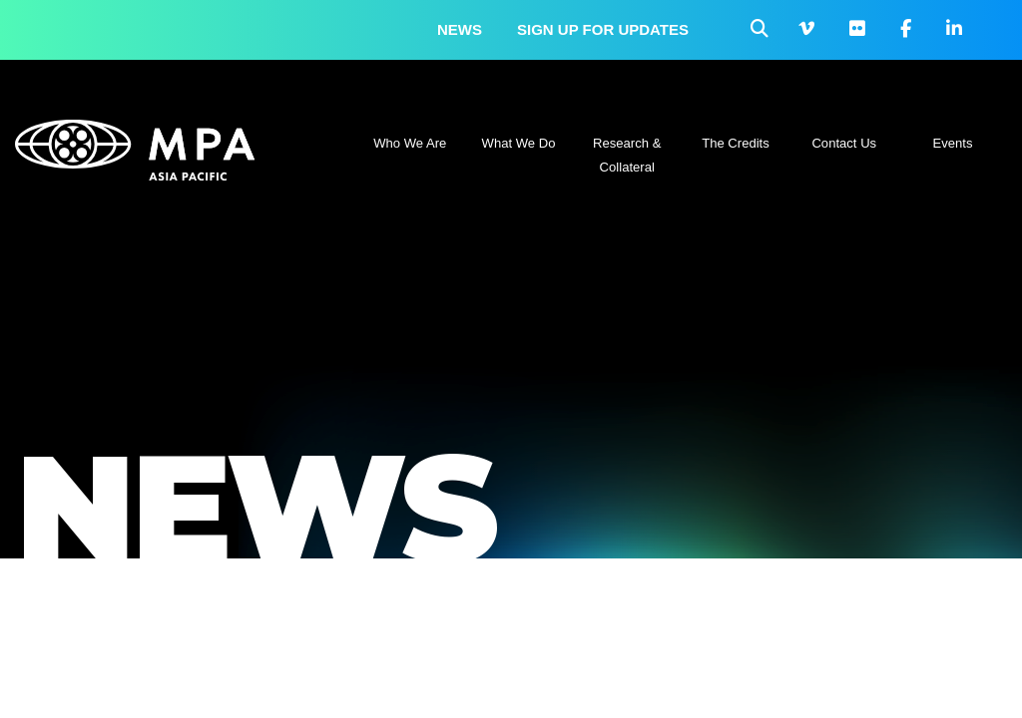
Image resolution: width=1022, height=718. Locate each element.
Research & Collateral (627, 155)
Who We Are (409, 143)
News (459, 29)
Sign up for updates (603, 29)
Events (953, 143)
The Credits (735, 143)
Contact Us (843, 143)
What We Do (519, 143)
